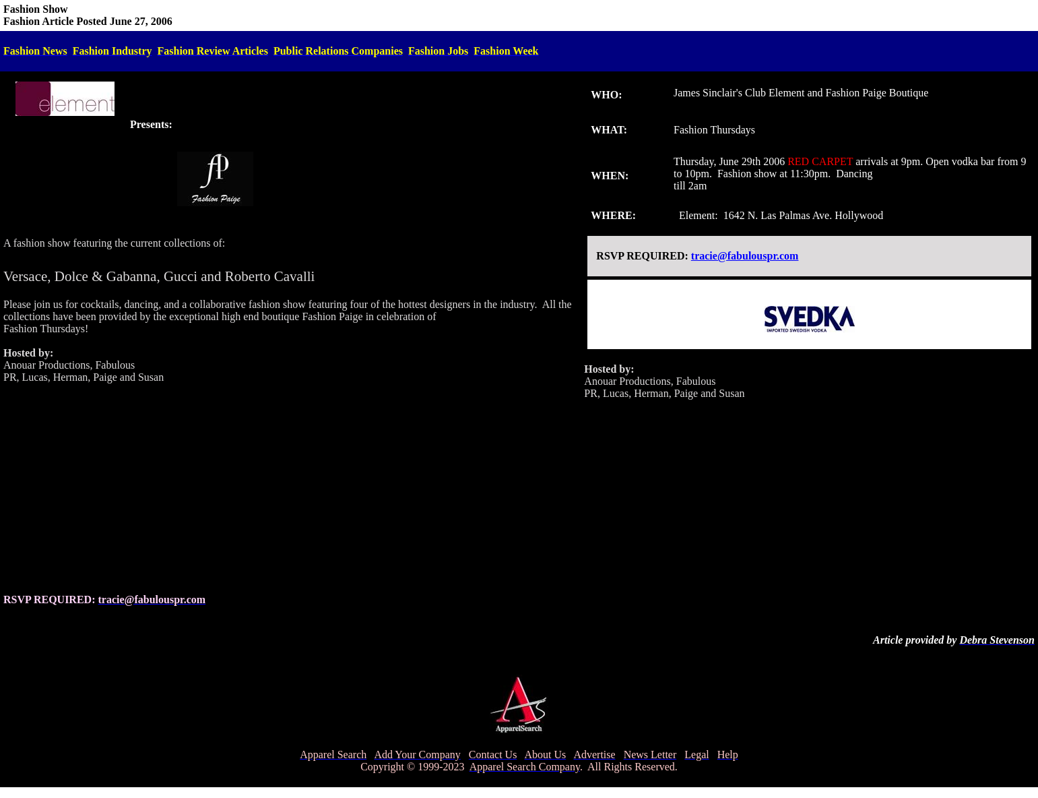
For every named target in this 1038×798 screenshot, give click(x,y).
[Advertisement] (290, 488)
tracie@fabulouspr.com (745, 256)
